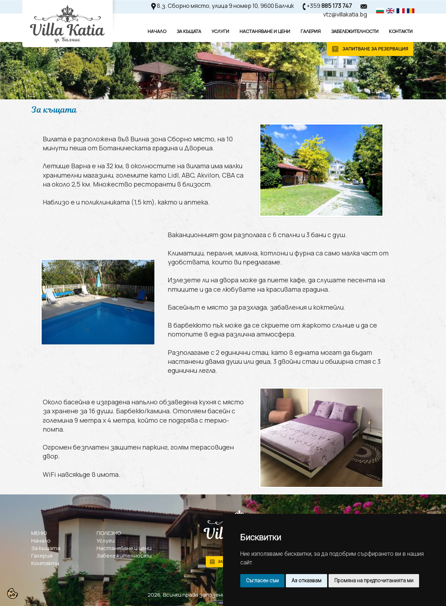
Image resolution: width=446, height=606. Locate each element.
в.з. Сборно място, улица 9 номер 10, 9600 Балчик (225, 6)
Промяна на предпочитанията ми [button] (373, 580)
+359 (329, 6)
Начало (157, 31)
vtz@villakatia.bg (345, 14)
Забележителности (354, 31)
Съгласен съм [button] (262, 580)
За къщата (45, 548)
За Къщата (189, 31)
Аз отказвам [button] (306, 580)
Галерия (311, 31)
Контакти (401, 31)
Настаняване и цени (124, 548)
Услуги (220, 31)
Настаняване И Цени (265, 31)
